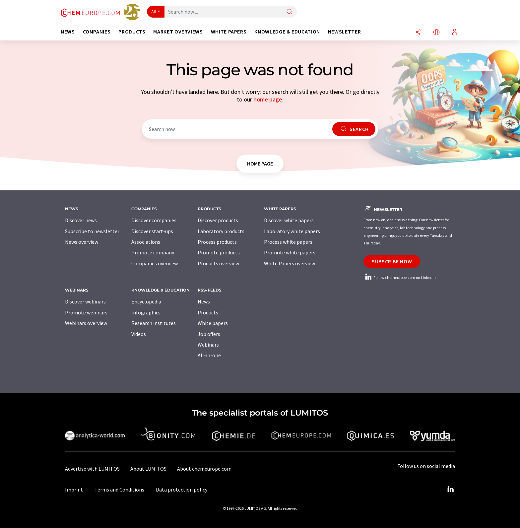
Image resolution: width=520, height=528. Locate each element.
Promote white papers (289, 252)
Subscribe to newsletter (92, 231)
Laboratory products (221, 231)
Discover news (81, 220)
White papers (213, 323)
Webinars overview (86, 323)
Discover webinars (85, 301)
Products (208, 312)
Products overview (218, 263)
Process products (217, 241)
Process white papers (288, 241)
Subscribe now (392, 261)
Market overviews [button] (178, 32)
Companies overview (154, 263)
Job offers (209, 334)
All (154, 12)
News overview (81, 241)
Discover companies (153, 220)
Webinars (208, 344)
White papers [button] (229, 32)
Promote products (219, 252)
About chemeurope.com (204, 468)
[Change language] (436, 32)
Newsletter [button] (344, 32)
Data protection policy (181, 489)
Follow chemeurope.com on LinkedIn (399, 277)
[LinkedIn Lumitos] (450, 489)
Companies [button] (97, 32)
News (204, 301)
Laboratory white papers (292, 231)
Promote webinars (86, 312)
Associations (145, 241)
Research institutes (153, 323)
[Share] (418, 32)
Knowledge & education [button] (287, 32)
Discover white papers (289, 220)
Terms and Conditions (119, 489)
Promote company (152, 252)
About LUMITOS (148, 468)
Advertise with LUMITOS (92, 468)
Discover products (218, 220)
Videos (138, 334)
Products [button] (131, 32)
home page (267, 99)
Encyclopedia (146, 301)
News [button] (68, 32)
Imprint (74, 489)
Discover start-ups (152, 231)
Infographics (146, 312)
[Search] (289, 12)
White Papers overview (289, 263)
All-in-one (209, 355)
